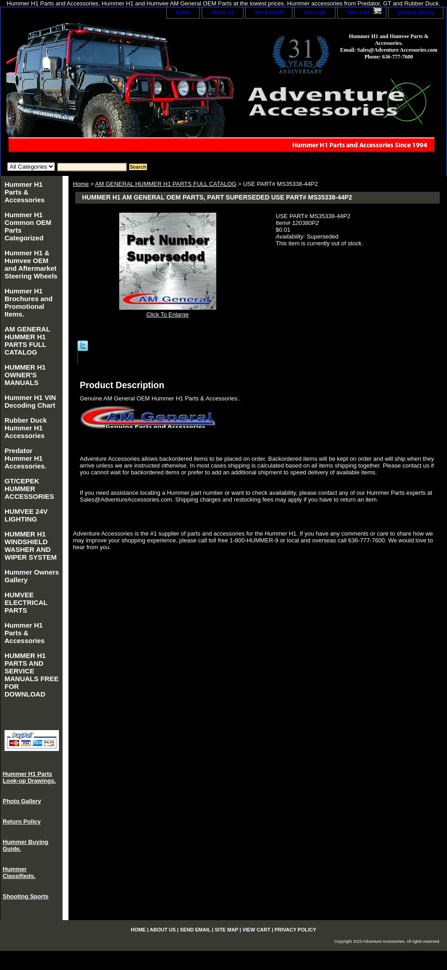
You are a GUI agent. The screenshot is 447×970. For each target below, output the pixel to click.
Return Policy (22, 821)
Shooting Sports (26, 896)
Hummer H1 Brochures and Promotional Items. (29, 302)
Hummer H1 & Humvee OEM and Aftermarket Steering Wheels (31, 264)
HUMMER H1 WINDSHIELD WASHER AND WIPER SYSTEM (31, 545)
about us (222, 12)
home (183, 12)
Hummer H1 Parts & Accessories (24, 192)
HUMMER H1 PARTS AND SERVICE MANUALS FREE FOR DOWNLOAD (31, 675)
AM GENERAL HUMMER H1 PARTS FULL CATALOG (166, 183)
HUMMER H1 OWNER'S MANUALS (25, 374)
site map (315, 12)
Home (81, 183)
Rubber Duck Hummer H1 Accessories (26, 427)
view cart (358, 12)
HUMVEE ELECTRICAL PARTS (26, 602)
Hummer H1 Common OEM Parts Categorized (28, 226)
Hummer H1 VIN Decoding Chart (30, 401)
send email (269, 12)
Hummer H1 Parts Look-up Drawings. (29, 777)
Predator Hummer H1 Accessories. (26, 458)
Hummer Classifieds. (19, 872)
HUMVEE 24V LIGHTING (26, 515)
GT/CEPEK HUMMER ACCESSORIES (29, 488)
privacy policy (416, 12)
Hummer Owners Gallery (32, 576)
